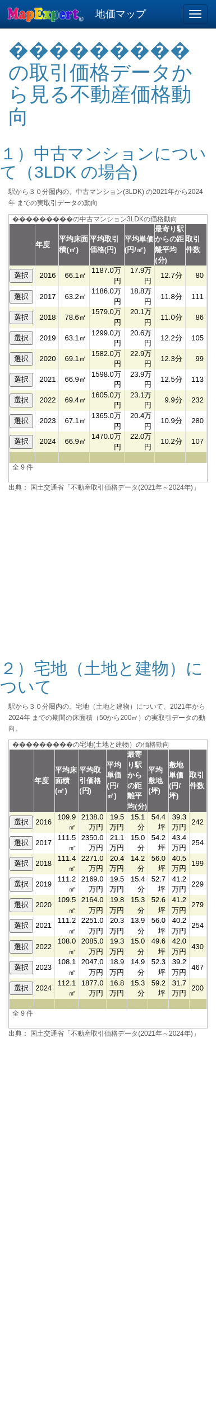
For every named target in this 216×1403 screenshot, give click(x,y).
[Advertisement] (108, 568)
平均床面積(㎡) (66, 780)
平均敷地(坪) (155, 780)
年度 (42, 244)
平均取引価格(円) (90, 780)
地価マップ (120, 14)
